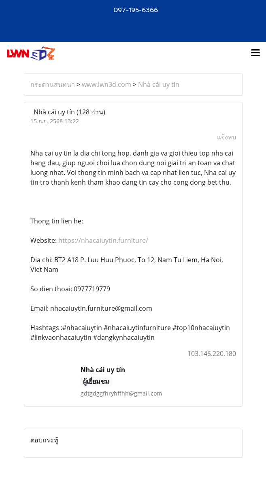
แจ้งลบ (226, 137)
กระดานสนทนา (52, 84)
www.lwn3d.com (106, 84)
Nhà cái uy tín (158, 84)
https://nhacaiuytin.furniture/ (102, 240)
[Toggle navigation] (255, 53)
